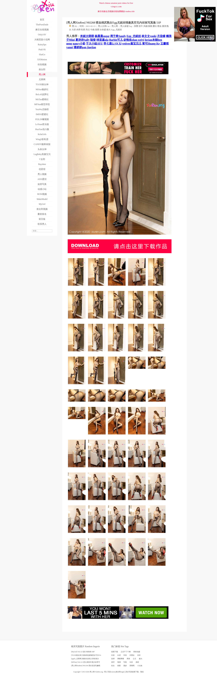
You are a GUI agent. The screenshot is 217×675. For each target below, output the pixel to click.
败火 (108, 30)
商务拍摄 (136, 652)
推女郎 (118, 672)
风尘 (88, 30)
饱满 (119, 662)
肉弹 (78, 30)
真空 (113, 662)
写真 (125, 662)
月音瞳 (161, 36)
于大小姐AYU (94, 43)
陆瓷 (93, 39)
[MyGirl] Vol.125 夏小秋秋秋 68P (83, 652)
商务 (128, 659)
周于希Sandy (118, 36)
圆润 (164, 26)
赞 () (73, 26)
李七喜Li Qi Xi (113, 43)
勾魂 (92, 30)
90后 (131, 662)
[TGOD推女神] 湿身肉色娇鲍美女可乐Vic (86, 655)
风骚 (145, 26)
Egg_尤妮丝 (116, 30)
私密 (83, 30)
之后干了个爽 (126, 652)
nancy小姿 (79, 43)
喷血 (159, 26)
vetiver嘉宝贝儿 (131, 43)
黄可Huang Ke (151, 43)
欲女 (113, 666)
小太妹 (139, 666)
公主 (134, 659)
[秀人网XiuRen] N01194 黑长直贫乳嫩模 (85, 666)
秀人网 (115, 26)
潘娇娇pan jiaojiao (85, 47)
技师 (113, 659)
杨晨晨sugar (102, 36)
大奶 (74, 30)
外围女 (132, 655)
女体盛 (103, 30)
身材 (137, 662)
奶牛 (141, 26)
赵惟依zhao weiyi (133, 39)
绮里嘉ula (102, 39)
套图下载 (114, 652)
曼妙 (125, 666)
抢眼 (119, 666)
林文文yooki (149, 36)
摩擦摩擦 (120, 659)
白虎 (119, 655)
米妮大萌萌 (87, 36)
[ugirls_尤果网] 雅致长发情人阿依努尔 (85, 659)
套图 (97, 30)
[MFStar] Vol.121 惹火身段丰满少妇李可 (85, 662)
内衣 (139, 655)
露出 (155, 26)
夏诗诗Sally (82, 39)
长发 (113, 655)
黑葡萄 (132, 666)
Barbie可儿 (116, 39)
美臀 (136, 26)
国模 (150, 26)
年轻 (125, 655)
